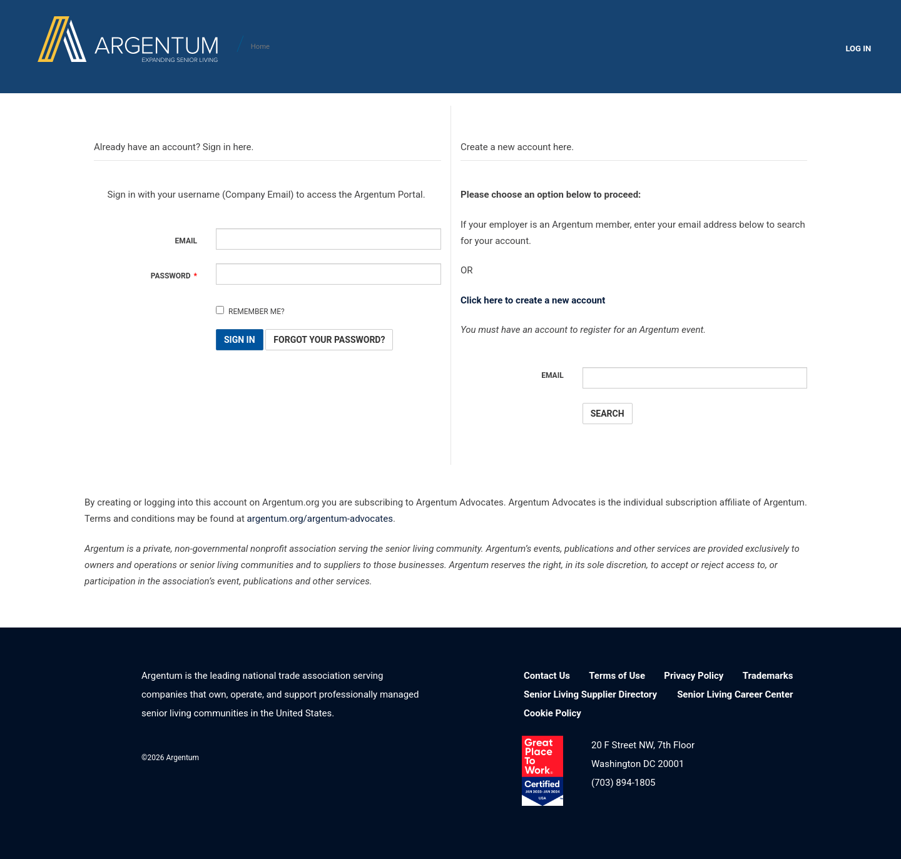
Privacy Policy (693, 675)
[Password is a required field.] (328, 274)
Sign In (239, 340)
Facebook (348, 756)
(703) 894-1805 (623, 782)
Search (607, 414)
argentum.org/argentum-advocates (320, 519)
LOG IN (858, 48)
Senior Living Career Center (735, 694)
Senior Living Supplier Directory (590, 694)
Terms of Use (617, 675)
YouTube (413, 756)
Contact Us (547, 675)
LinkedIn (316, 756)
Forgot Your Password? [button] (329, 340)
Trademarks (768, 675)
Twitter (380, 756)
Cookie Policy (552, 713)
